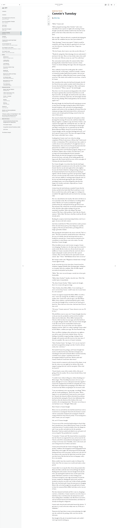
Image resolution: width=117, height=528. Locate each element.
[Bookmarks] (108, 6)
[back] (2, 6)
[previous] (23, 265)
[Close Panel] (20, 6)
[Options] (114, 6)
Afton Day (57, 19)
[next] (115, 265)
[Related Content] (111, 6)
